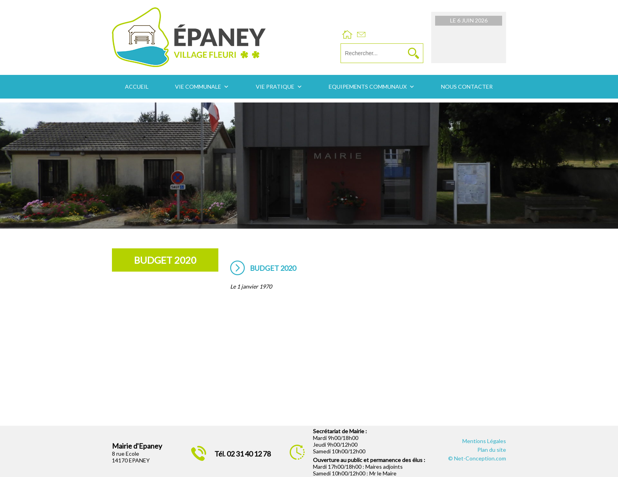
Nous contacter (467, 86)
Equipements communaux (368, 86)
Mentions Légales (484, 441)
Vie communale (198, 86)
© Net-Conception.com (477, 458)
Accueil (137, 86)
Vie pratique (275, 86)
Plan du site (491, 449)
